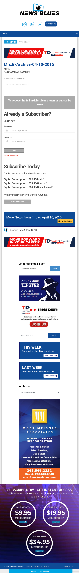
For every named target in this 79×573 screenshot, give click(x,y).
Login (33, 571)
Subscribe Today (17, 201)
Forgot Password (11, 155)
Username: (8, 126)
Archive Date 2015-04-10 (23, 230)
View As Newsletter (65, 221)
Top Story (10, 42)
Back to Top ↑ (69, 566)
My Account (45, 571)
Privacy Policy (43, 566)
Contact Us (31, 566)
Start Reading (51, 355)
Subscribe (51, 24)
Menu (4, 34)
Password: (8, 137)
